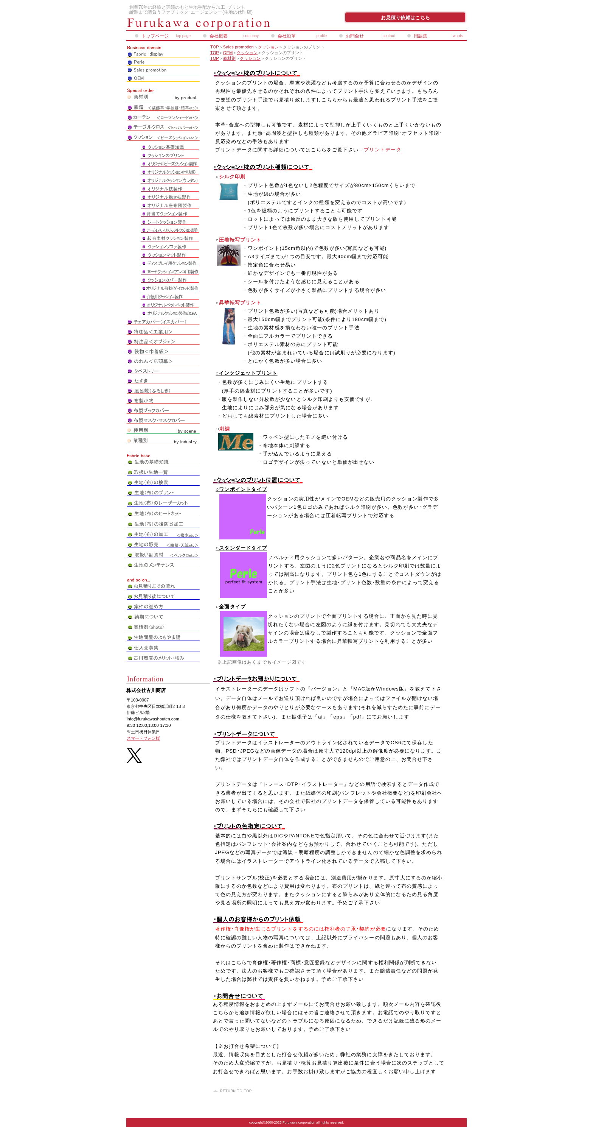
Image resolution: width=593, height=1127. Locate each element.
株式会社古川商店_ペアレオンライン (217, 24)
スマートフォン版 (143, 738)
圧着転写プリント (240, 240)
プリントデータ (382, 150)
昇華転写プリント (240, 303)
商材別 (229, 58)
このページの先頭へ (233, 1091)
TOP (214, 47)
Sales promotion (238, 47)
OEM (228, 52)
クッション (268, 47)
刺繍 (224, 429)
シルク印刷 (232, 176)
